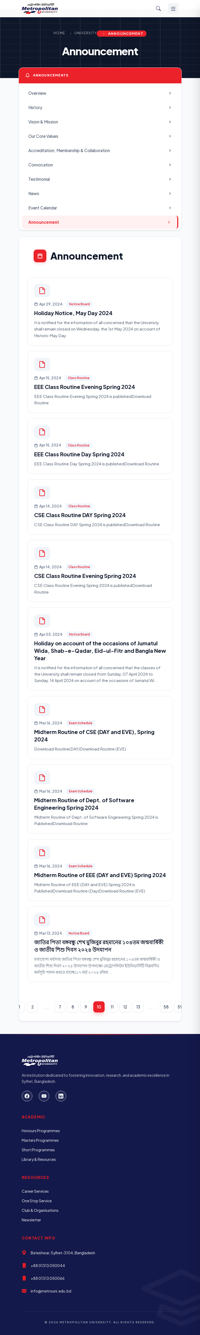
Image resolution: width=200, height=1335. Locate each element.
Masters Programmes (40, 1140)
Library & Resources (39, 1159)
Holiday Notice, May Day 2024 (73, 313)
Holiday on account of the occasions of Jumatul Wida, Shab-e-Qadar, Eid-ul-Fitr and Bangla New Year (100, 650)
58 (166, 1006)
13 (138, 1006)
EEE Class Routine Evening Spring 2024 (84, 386)
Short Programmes (38, 1149)
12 (125, 1006)
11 (112, 1006)
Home (59, 33)
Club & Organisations (40, 1210)
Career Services (35, 1191)
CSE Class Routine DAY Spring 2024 (80, 515)
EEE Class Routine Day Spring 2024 (79, 454)
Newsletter (31, 1219)
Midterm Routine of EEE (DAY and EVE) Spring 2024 (100, 875)
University (85, 33)
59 (180, 1006)
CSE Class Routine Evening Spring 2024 (85, 575)
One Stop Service (37, 1200)
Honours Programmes (41, 1130)
